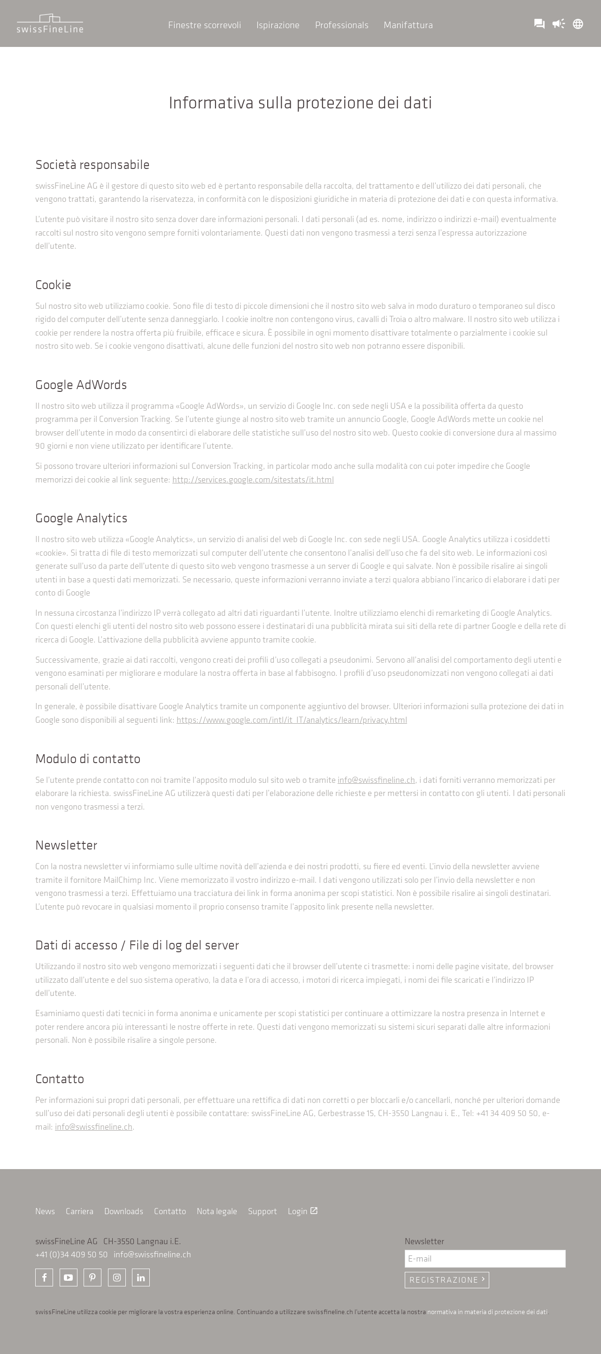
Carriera (79, 1211)
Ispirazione (278, 25)
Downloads (123, 1211)
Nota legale (217, 1211)
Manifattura (408, 25)
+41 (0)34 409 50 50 (71, 1254)
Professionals (342, 25)
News (45, 1211)
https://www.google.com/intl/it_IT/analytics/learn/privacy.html (292, 719)
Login (303, 1211)
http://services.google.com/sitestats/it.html (253, 479)
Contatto (170, 1211)
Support (262, 1211)
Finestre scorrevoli (204, 25)
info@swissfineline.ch (376, 779)
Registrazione (448, 1280)
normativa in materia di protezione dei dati (487, 1311)
